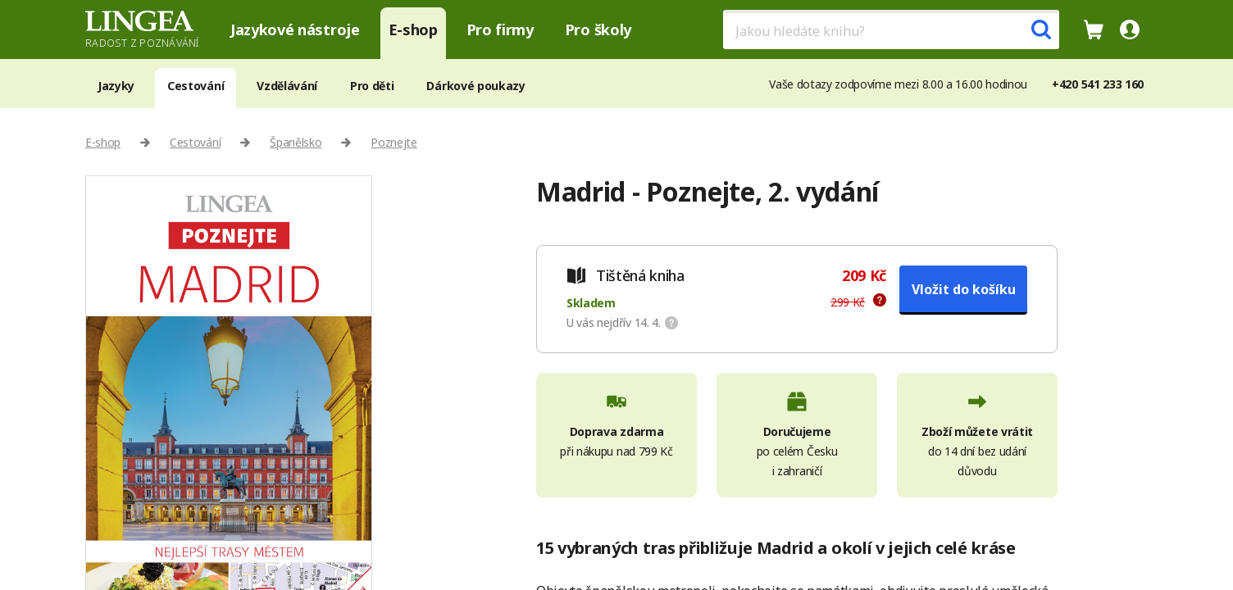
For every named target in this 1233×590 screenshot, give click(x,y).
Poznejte (393, 142)
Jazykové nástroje (295, 29)
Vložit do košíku (964, 289)
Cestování (195, 85)
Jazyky (116, 85)
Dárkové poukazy (475, 85)
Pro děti (372, 85)
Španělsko (295, 142)
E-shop (413, 29)
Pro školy (598, 29)
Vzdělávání (287, 85)
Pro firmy (500, 29)
